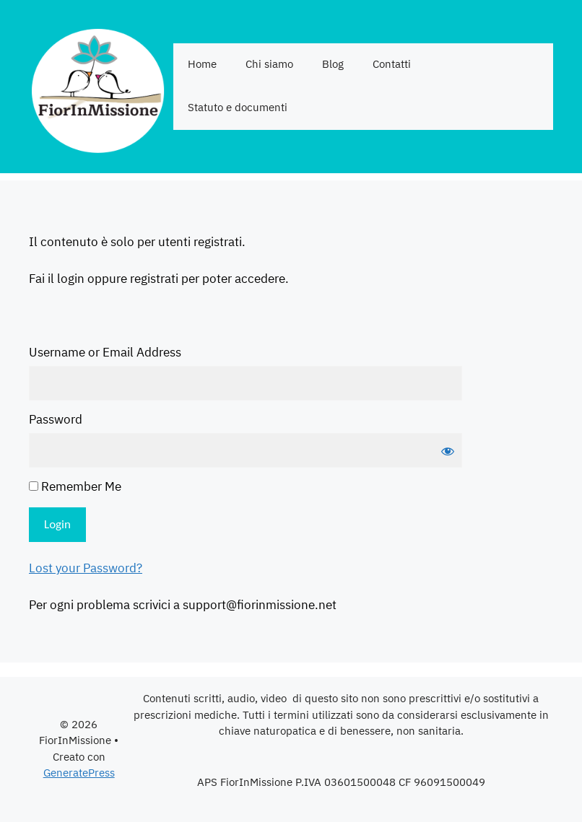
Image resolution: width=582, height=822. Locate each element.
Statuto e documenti (237, 108)
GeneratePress (79, 773)
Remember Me (75, 487)
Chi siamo (269, 65)
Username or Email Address (105, 353)
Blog (333, 65)
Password (55, 420)
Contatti (392, 65)
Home (202, 65)
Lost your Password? (85, 569)
